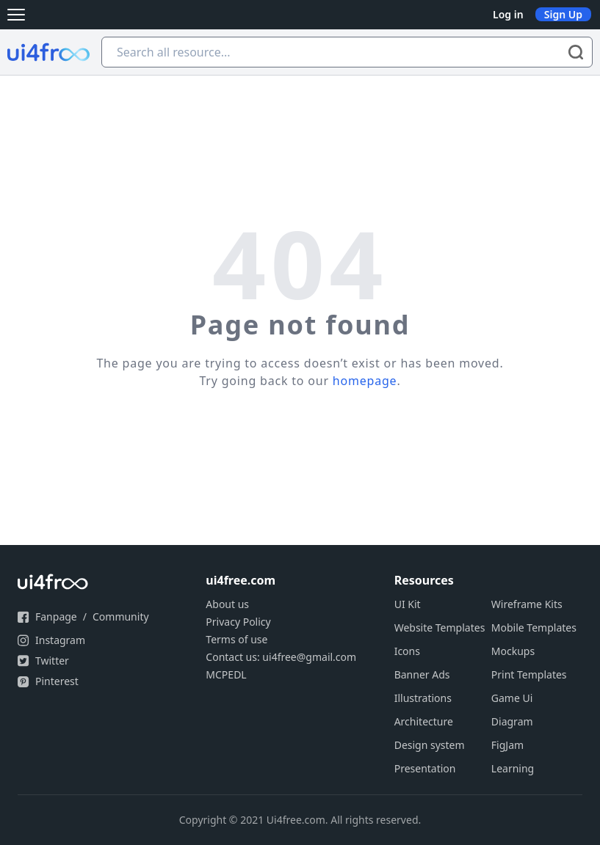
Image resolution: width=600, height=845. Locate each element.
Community (121, 616)
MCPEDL (226, 674)
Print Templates (529, 674)
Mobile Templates (533, 627)
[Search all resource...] (347, 52)
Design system (429, 745)
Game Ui (512, 698)
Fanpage (56, 616)
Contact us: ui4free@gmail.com (281, 657)
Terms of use (236, 639)
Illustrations (423, 698)
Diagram (512, 721)
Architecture (423, 721)
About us (227, 604)
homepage (365, 381)
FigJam (507, 745)
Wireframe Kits (527, 604)
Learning (512, 768)
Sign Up (563, 14)
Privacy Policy (238, 622)
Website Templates (439, 627)
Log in (508, 14)
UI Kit (407, 604)
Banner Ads (422, 674)
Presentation (425, 768)
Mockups (513, 651)
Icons (407, 651)
